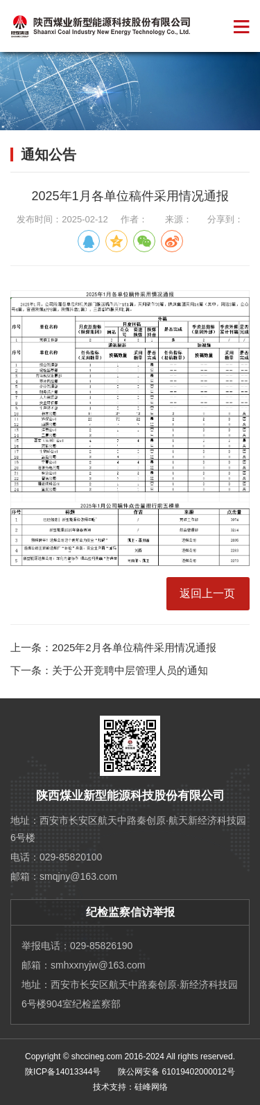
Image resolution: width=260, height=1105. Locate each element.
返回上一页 (207, 593)
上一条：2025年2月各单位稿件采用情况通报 (113, 647)
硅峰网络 (151, 1087)
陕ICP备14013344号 (63, 1072)
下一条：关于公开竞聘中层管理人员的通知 (109, 670)
